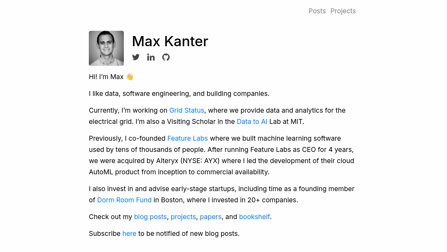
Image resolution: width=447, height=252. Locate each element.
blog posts (150, 217)
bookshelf (254, 217)
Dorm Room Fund (124, 200)
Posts (317, 11)
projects (183, 217)
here (129, 234)
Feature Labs (187, 138)
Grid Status (186, 110)
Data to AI (252, 122)
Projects (343, 11)
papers (210, 217)
